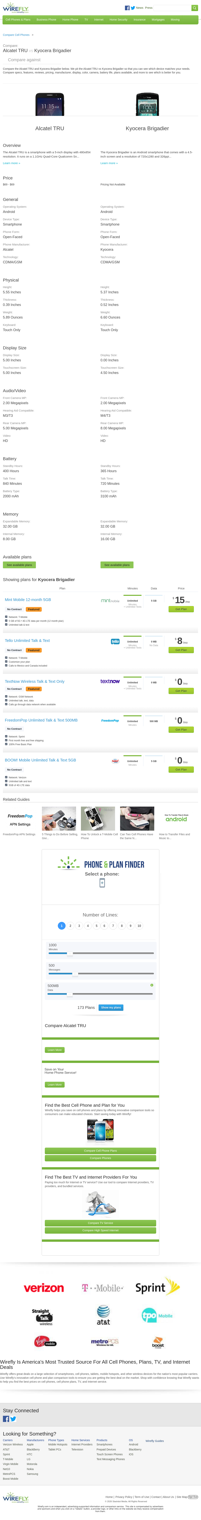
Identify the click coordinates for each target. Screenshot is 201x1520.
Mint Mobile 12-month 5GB (28, 600)
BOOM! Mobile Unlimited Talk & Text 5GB (40, 760)
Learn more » (11, 163)
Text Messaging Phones (106, 1458)
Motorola (31, 1463)
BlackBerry (32, 1449)
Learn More (55, 1050)
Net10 (6, 1467)
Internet (98, 19)
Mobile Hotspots (56, 1444)
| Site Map (181, 1495)
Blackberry (130, 1449)
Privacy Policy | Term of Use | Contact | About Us (144, 1495)
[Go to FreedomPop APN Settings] (20, 819)
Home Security (118, 19)
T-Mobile (8, 1458)
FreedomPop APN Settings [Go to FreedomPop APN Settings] (19, 834)
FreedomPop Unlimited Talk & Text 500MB (41, 720)
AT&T (6, 1449)
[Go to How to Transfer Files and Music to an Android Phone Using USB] (176, 819)
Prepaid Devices (102, 1449)
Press (148, 7)
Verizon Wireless (12, 1444)
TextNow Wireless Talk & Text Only (34, 681)
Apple (29, 1444)
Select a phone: (102, 874)
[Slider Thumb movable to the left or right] (70, 955)
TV (86, 19)
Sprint (6, 1453)
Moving (175, 19)
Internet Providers (79, 1444)
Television (75, 1449)
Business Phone (46, 19)
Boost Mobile (10, 1477)
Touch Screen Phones (105, 1453)
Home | (110, 1495)
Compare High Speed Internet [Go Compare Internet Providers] (100, 1230)
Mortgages (158, 19)
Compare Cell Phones (16, 34)
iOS (126, 1453)
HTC (28, 1453)
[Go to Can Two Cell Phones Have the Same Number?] (137, 819)
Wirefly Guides (149, 1440)
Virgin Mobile (10, 1463)
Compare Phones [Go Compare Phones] (100, 1158)
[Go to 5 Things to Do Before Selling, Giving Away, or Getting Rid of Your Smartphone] (59, 819)
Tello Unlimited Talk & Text (27, 640)
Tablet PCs (53, 1449)
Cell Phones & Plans (18, 19)
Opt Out (193, 1495)
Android (128, 1444)
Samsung (31, 1472)
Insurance (140, 19)
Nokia (29, 1467)
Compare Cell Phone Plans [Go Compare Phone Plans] (100, 1150)
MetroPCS (9, 1472)
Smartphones (100, 1444)
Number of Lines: (100, 915)
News (139, 7)
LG (27, 1458)
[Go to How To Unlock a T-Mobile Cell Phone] (98, 819)
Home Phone (70, 19)
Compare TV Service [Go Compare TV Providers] (100, 1223)
